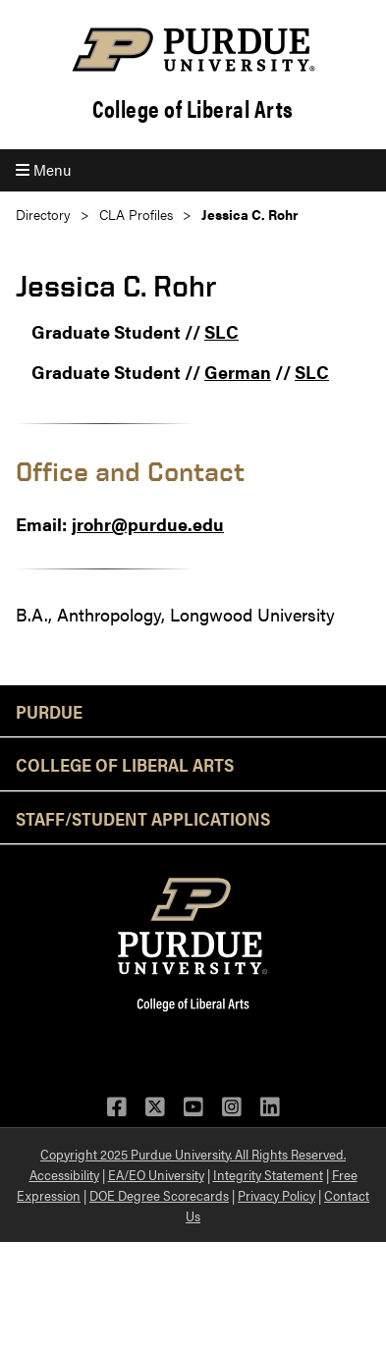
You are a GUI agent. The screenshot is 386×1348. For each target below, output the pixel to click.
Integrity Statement (268, 1174)
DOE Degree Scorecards (159, 1195)
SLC (221, 331)
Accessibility (64, 1174)
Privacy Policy (276, 1195)
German (237, 371)
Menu (43, 169)
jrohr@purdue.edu (148, 524)
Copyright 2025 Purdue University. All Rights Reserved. (193, 1153)
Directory (43, 214)
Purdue (49, 711)
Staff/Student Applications (143, 818)
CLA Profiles (136, 214)
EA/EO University (156, 1174)
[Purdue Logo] (193, 49)
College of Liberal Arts (193, 108)
